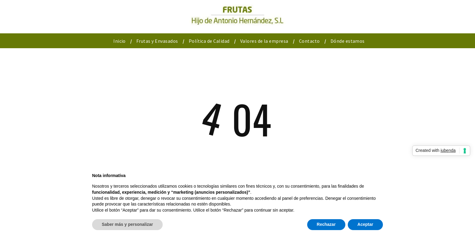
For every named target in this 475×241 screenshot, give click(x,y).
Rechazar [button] (326, 224)
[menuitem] (120, 41)
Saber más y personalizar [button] (127, 224)
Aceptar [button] (365, 224)
